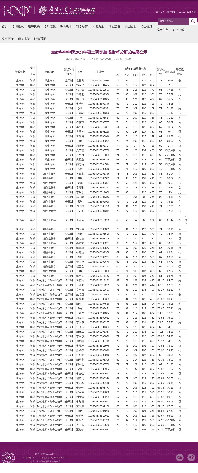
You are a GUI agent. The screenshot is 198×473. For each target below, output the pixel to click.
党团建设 (114, 26)
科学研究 (82, 26)
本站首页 (171, 12)
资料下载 (178, 29)
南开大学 (160, 12)
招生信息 (146, 26)
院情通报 (40, 38)
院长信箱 (191, 12)
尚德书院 (24, 38)
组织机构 (34, 26)
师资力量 (98, 26)
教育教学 (66, 26)
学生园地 (130, 26)
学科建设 (50, 26)
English (181, 12)
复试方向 (50, 71)
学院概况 (18, 26)
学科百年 (8, 38)
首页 (5, 26)
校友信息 (162, 29)
